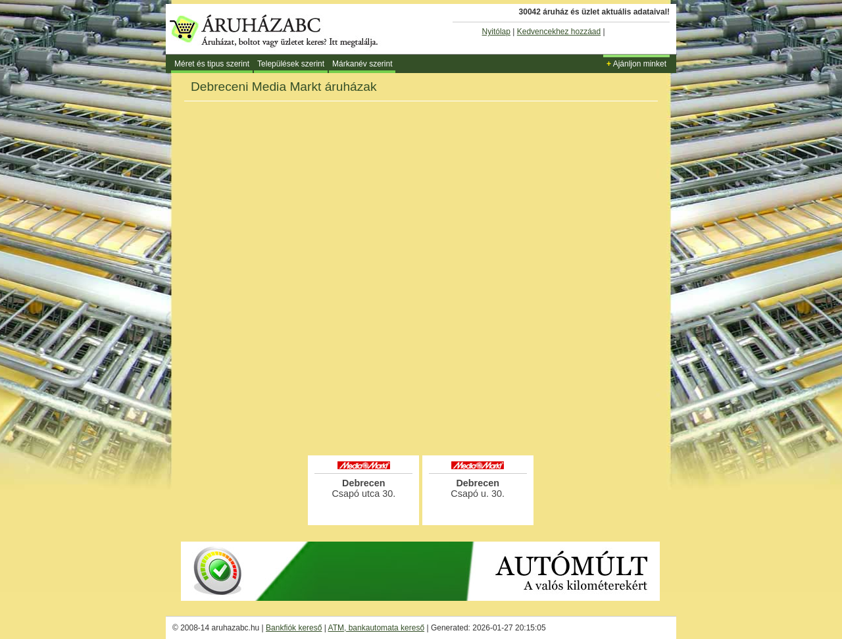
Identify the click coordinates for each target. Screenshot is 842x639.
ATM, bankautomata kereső (376, 627)
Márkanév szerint (362, 63)
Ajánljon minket (636, 63)
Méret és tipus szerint (211, 63)
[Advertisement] (421, 417)
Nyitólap (496, 31)
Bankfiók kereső (294, 627)
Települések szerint (290, 63)
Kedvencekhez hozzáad (559, 31)
